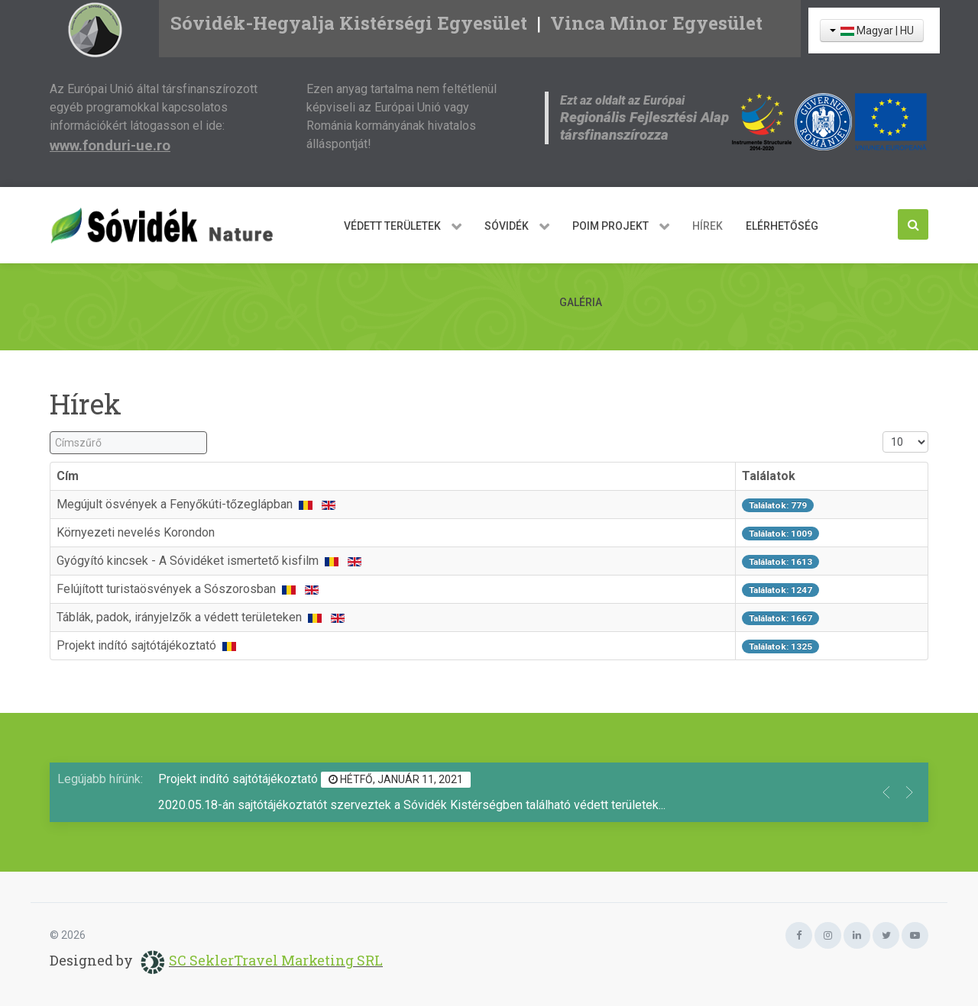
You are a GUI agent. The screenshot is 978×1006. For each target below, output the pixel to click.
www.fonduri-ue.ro (110, 145)
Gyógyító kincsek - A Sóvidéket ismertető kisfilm (189, 560)
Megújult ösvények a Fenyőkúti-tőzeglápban (176, 504)
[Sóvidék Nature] (168, 225)
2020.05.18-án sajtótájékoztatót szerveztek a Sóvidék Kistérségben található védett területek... (411, 805)
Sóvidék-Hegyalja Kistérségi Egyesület (348, 23)
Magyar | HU (872, 30)
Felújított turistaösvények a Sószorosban (168, 589)
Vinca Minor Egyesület (656, 23)
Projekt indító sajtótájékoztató (138, 645)
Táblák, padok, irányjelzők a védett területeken (181, 617)
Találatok (768, 476)
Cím (68, 476)
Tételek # (882, 431)
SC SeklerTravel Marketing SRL (276, 960)
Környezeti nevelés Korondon (136, 532)
